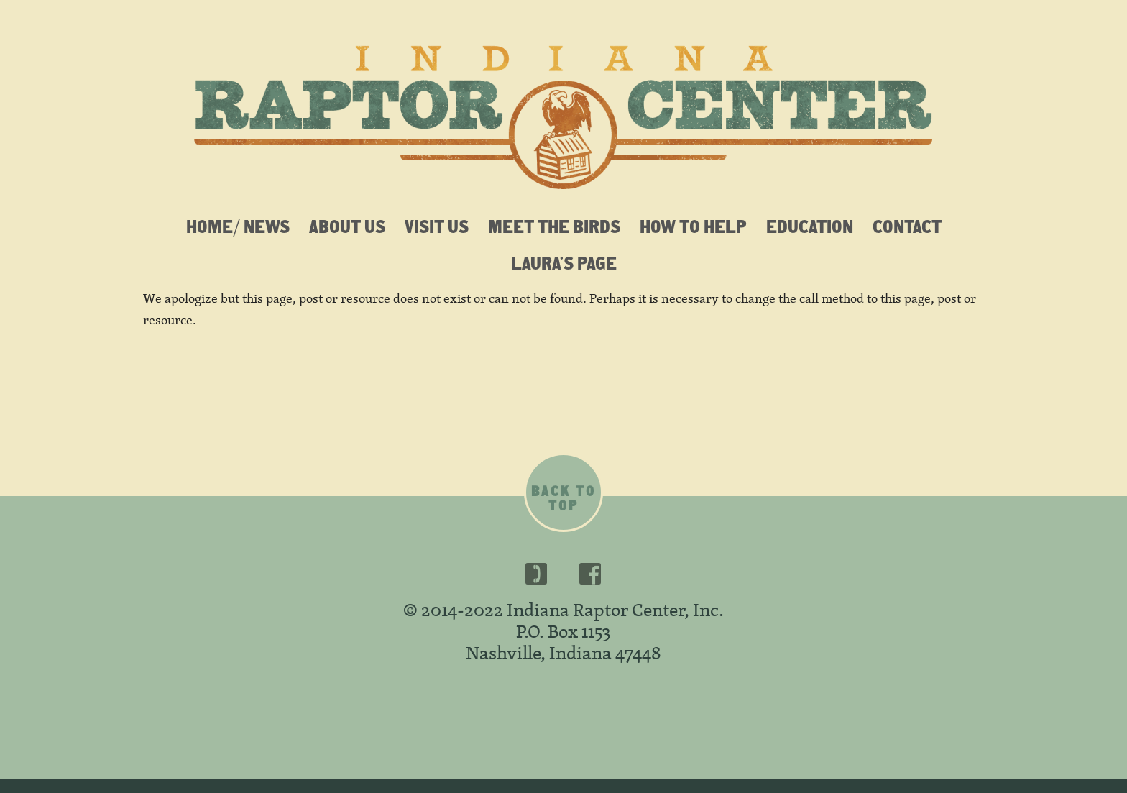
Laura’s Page (564, 262)
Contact (907, 226)
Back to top (563, 498)
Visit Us (437, 226)
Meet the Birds (554, 226)
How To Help (693, 226)
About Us (347, 226)
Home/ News (238, 226)
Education (809, 226)
